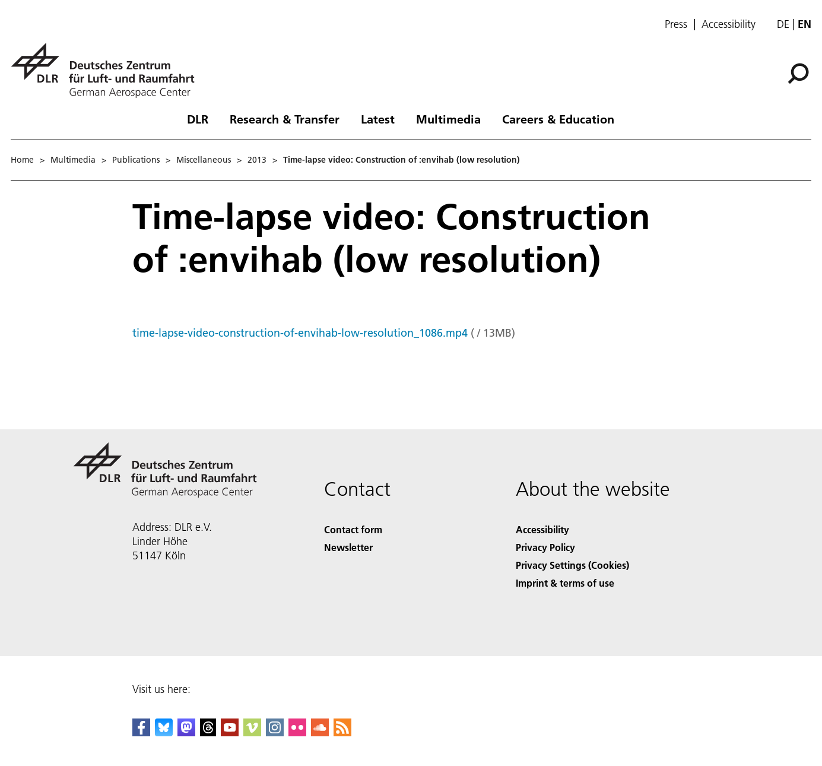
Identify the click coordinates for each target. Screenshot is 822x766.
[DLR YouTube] (230, 732)
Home (22, 160)
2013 (256, 160)
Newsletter (348, 547)
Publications (136, 160)
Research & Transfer (284, 118)
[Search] (798, 73)
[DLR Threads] (208, 732)
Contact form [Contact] (353, 529)
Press (676, 24)
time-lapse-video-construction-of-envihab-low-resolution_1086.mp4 (300, 333)
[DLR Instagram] (275, 732)
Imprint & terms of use (565, 583)
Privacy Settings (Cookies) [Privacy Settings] (572, 565)
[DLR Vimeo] (252, 732)
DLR (197, 118)
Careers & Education (558, 118)
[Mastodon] (186, 732)
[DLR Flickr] (297, 732)
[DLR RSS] (342, 732)
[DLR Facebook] (141, 732)
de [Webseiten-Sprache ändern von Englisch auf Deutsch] (783, 24)
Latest (378, 118)
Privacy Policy (545, 547)
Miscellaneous (203, 160)
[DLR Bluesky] (164, 732)
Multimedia (448, 118)
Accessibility (729, 24)
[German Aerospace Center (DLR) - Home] (107, 70)
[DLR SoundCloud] (320, 732)
